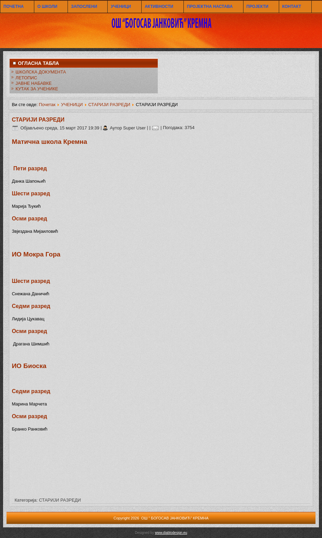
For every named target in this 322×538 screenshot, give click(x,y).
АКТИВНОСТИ (159, 6)
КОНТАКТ (291, 6)
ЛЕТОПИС (26, 77)
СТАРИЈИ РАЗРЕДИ (109, 104)
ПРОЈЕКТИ (258, 6)
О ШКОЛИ (47, 6)
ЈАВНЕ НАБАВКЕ (33, 83)
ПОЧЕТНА (13, 6)
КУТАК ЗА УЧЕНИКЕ (36, 88)
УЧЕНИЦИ (121, 6)
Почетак (47, 104)
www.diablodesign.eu (171, 533)
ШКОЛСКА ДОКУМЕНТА (40, 72)
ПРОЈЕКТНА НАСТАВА (209, 6)
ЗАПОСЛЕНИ (84, 6)
